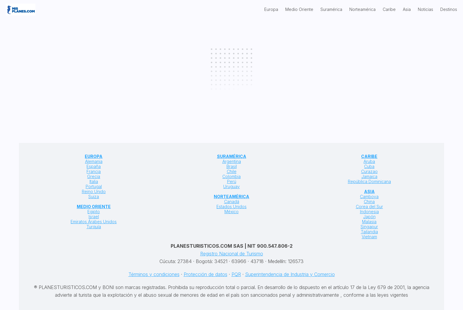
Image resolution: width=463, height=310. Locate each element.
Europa (271, 9)
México (231, 211)
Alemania (93, 161)
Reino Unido (94, 191)
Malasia (369, 221)
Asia (407, 9)
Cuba (369, 166)
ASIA (369, 191)
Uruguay (231, 186)
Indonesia (369, 211)
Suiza (93, 196)
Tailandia (369, 231)
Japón (369, 216)
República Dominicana (369, 181)
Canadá (231, 201)
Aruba (369, 161)
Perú (231, 181)
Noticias (425, 9)
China (369, 201)
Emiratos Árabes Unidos (94, 221)
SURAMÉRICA (231, 156)
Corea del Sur (369, 206)
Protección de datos (205, 274)
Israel (94, 216)
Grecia (93, 176)
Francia (94, 171)
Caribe (389, 9)
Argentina (231, 161)
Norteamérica (362, 9)
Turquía (94, 226)
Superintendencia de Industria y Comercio (290, 274)
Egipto (93, 211)
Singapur (369, 226)
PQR (236, 274)
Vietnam (369, 236)
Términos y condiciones (154, 274)
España (94, 166)
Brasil (231, 166)
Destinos (448, 9)
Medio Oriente (299, 9)
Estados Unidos (231, 206)
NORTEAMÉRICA (231, 196)
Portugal (94, 186)
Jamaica (369, 176)
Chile (232, 171)
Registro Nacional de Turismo (231, 254)
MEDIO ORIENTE (94, 206)
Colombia (231, 176)
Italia (93, 181)
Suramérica (331, 9)
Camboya (369, 196)
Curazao (369, 171)
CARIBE (369, 156)
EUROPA (93, 156)
